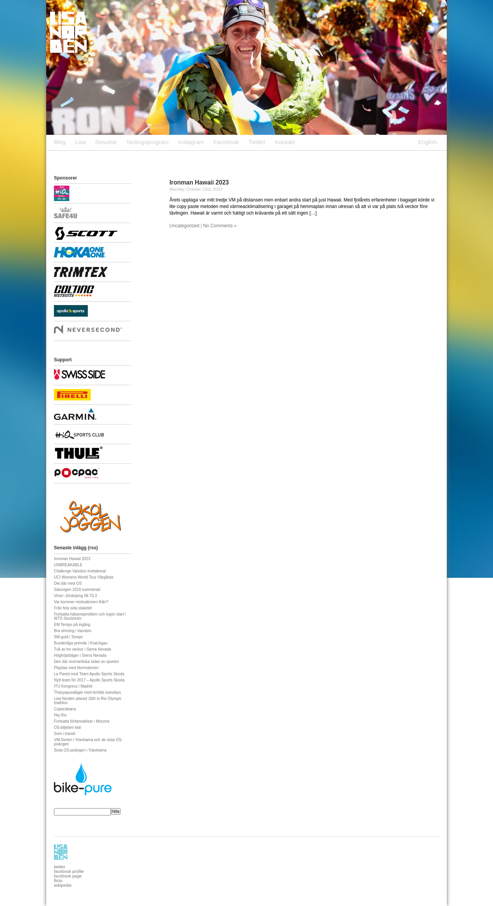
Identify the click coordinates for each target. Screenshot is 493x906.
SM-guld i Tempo (68, 637)
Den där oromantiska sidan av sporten (86, 661)
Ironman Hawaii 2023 (199, 182)
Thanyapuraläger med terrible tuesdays (87, 692)
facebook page (68, 876)
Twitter (256, 142)
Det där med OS (68, 583)
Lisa (80, 142)
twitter (59, 866)
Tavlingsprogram (147, 142)
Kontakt (285, 142)
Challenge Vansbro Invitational (80, 571)
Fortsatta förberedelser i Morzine (82, 721)
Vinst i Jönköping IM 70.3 (75, 596)
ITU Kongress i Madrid (73, 686)
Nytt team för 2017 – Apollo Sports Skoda (89, 680)
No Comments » (219, 225)
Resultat (106, 142)
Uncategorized (184, 225)
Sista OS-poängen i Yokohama (80, 750)
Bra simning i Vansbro (72, 631)
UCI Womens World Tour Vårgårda (83, 577)
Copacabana (65, 709)
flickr (58, 880)
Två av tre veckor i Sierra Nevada (82, 649)
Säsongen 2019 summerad (77, 589)
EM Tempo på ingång (72, 624)
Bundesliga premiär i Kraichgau (80, 643)
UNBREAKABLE (68, 565)
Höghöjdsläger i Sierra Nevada (80, 655)
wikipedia (62, 885)
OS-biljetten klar (67, 727)
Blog (59, 142)
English (427, 142)
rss (92, 547)
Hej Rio (60, 715)
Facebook (226, 142)
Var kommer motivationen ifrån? (81, 602)
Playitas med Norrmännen (76, 668)
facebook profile (69, 871)
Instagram (191, 142)
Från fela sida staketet (73, 608)
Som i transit (64, 734)
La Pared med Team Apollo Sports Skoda (89, 674)
